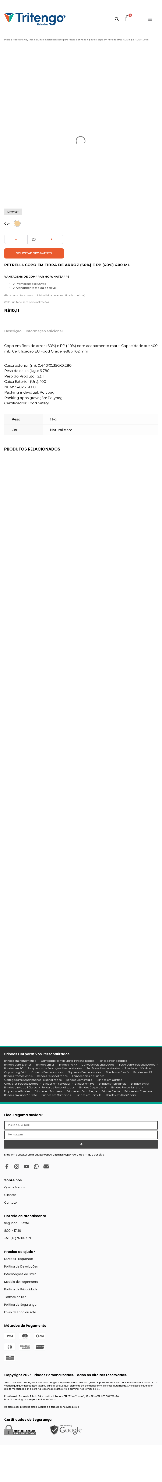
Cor (7, 256)
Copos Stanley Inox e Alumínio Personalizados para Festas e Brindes (49, 39)
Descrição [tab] (12, 364)
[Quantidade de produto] (34, 272)
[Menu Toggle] (150, 19)
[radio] (17, 256)
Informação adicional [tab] (44, 364)
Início (7, 39)
